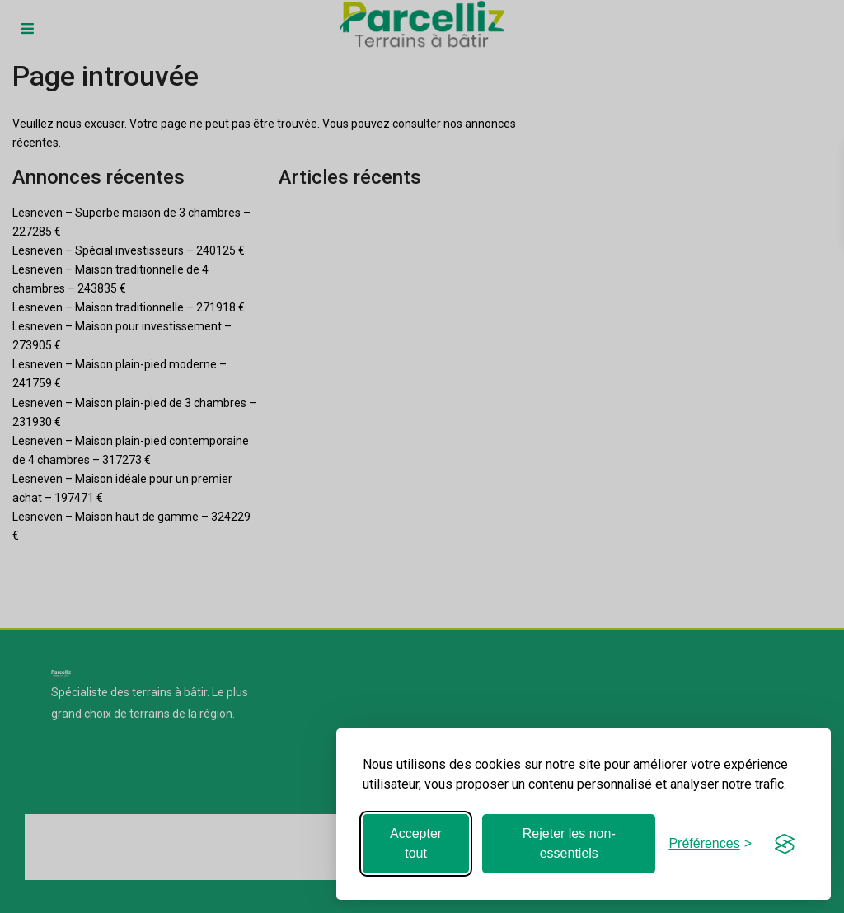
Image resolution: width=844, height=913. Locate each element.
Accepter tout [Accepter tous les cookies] (416, 843)
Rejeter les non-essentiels (569, 843)
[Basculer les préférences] (710, 843)
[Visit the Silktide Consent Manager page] (784, 844)
